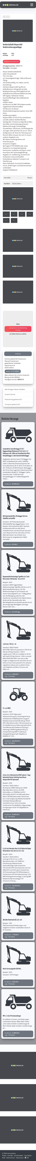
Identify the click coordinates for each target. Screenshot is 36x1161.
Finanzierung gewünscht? (13, 399)
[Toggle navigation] (31, 4)
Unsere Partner (10, 394)
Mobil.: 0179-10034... (13, 371)
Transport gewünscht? (12, 404)
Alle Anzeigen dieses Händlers (15, 389)
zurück (6, 17)
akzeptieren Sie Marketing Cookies (18, 329)
